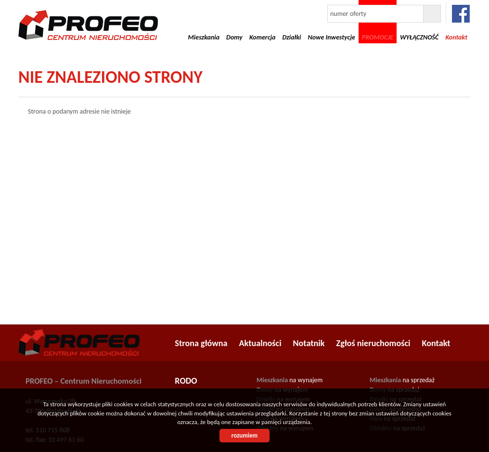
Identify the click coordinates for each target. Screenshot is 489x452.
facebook (461, 14)
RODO (186, 380)
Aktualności (260, 343)
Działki (291, 37)
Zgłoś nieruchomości (373, 343)
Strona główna (201, 343)
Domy (234, 37)
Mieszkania (204, 37)
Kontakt (436, 343)
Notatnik (309, 343)
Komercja (262, 37)
